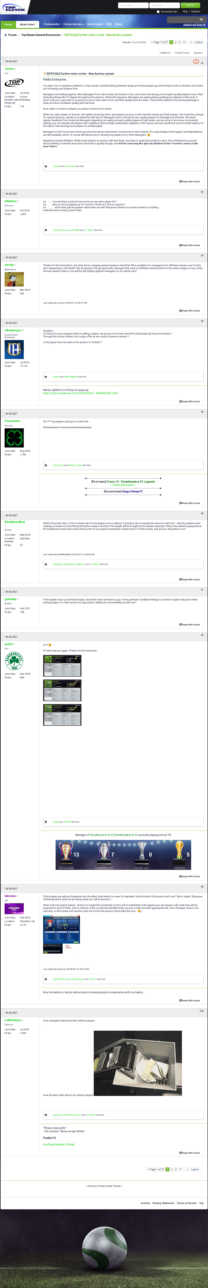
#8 (202, 635)
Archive (145, 1203)
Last (199, 42)
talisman (57, 1115)
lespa (55, 822)
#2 (202, 192)
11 (184, 42)
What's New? (27, 24)
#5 (202, 411)
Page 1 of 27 (161, 42)
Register (195, 12)
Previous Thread (96, 1186)
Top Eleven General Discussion (40, 34)
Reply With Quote (190, 181)
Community (51, 24)
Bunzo (63, 230)
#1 (202, 63)
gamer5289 (73, 230)
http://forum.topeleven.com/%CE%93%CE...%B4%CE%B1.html (80, 393)
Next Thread (113, 1186)
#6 (202, 513)
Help (185, 12)
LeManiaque (69, 564)
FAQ (109, 24)
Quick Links (94, 24)
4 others (93, 979)
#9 (202, 886)
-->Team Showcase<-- (123, 484)
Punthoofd (69, 166)
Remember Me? (169, 11)
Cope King (58, 465)
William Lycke (75, 465)
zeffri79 (67, 822)
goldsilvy (57, 564)
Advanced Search (194, 24)
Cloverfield (58, 979)
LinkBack (164, 53)
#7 (202, 590)
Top (201, 1203)
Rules (118, 24)
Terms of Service (187, 1203)
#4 (202, 321)
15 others (95, 564)
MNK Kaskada (71, 377)
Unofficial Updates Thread (58, 1144)
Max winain (78, 979)
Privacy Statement (163, 1203)
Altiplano (80, 564)
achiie (56, 377)
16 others (90, 1115)
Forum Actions (72, 24)
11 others (89, 230)
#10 (201, 1011)
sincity (56, 166)
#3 (202, 255)
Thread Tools (181, 53)
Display (197, 53)
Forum (8, 24)
